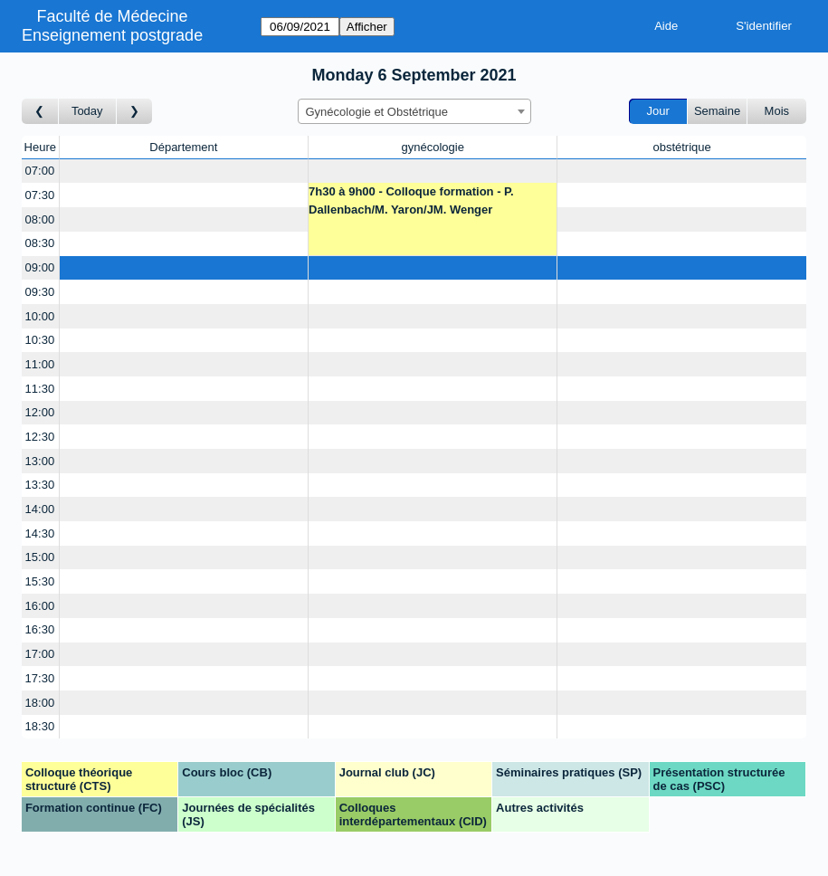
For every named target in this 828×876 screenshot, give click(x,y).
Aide (666, 26)
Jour (658, 111)
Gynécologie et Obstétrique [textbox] (377, 112)
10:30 (40, 340)
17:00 (40, 654)
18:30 (40, 726)
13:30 (40, 484)
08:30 (40, 243)
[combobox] (414, 111)
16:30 (40, 629)
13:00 (40, 461)
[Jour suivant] (135, 112)
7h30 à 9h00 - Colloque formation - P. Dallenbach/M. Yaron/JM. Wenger (411, 200)
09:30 (40, 292)
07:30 (40, 195)
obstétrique (681, 147)
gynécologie (432, 147)
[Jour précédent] (40, 112)
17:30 (40, 678)
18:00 (40, 702)
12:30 (40, 436)
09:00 (40, 267)
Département (183, 147)
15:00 (40, 557)
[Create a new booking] (184, 171)
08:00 (40, 219)
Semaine (717, 111)
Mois (777, 111)
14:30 (40, 533)
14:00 (40, 509)
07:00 (40, 170)
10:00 (40, 316)
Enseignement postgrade (112, 35)
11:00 (40, 364)
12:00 (40, 412)
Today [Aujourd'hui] (87, 111)
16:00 (40, 606)
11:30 (40, 388)
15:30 (40, 581)
